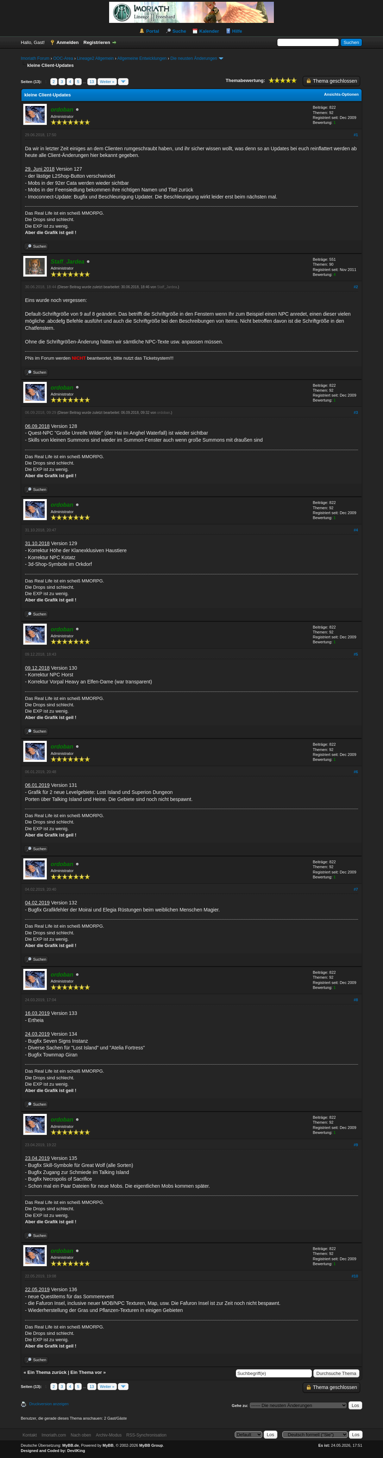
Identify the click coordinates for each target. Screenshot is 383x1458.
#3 (356, 412)
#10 (355, 1276)
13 (92, 82)
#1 (356, 135)
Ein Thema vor (86, 1372)
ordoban (163, 413)
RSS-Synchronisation (146, 1435)
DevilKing (76, 1450)
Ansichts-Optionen (341, 94)
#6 (356, 772)
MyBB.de (70, 1445)
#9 (356, 1145)
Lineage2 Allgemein (95, 58)
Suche (179, 31)
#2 (356, 287)
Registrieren (96, 42)
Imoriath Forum (35, 58)
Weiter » (107, 82)
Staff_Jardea (167, 287)
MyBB (107, 1445)
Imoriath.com (54, 1435)
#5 (356, 654)
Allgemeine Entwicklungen (142, 58)
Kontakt (30, 1435)
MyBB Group (151, 1445)
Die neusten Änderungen (193, 58)
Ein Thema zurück (47, 1372)
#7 (356, 889)
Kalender (209, 31)
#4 (356, 530)
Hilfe (237, 31)
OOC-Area (63, 58)
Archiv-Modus (108, 1435)
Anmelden (68, 42)
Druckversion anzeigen (49, 1404)
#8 (356, 1000)
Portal (152, 31)
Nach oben (81, 1435)
